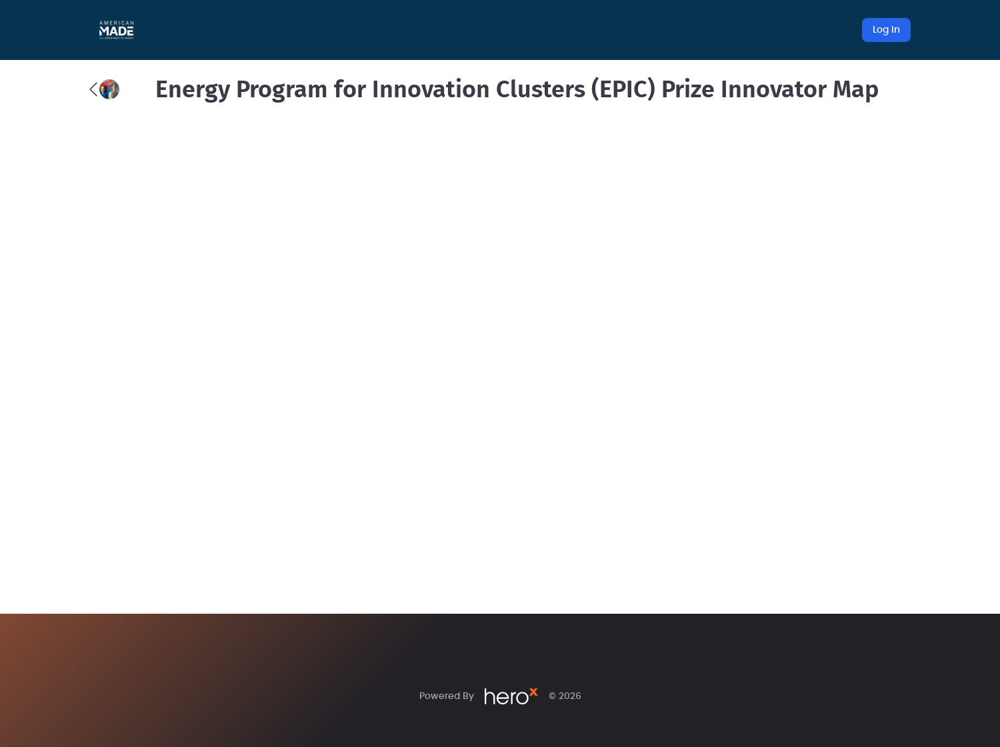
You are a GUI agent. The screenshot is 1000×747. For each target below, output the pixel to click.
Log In (886, 30)
